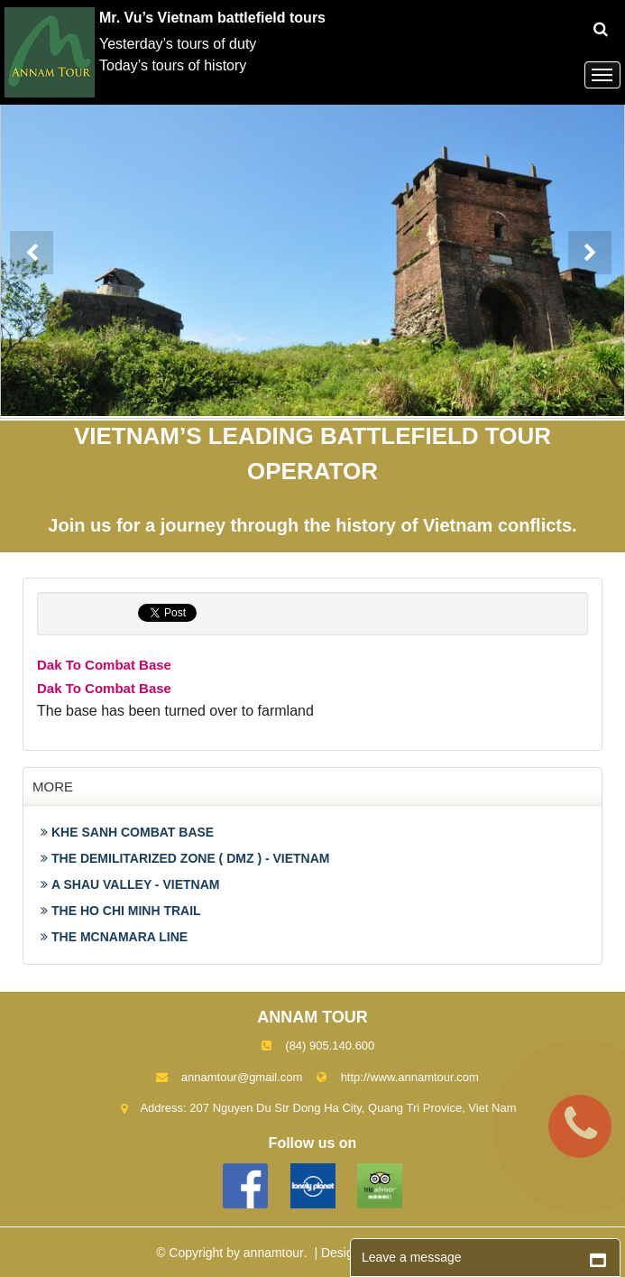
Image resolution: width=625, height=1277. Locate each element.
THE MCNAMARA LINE (114, 937)
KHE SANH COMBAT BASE (127, 832)
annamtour (274, 1252)
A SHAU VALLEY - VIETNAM (130, 884)
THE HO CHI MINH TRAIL (121, 910)
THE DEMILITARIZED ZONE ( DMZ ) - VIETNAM (185, 858)
